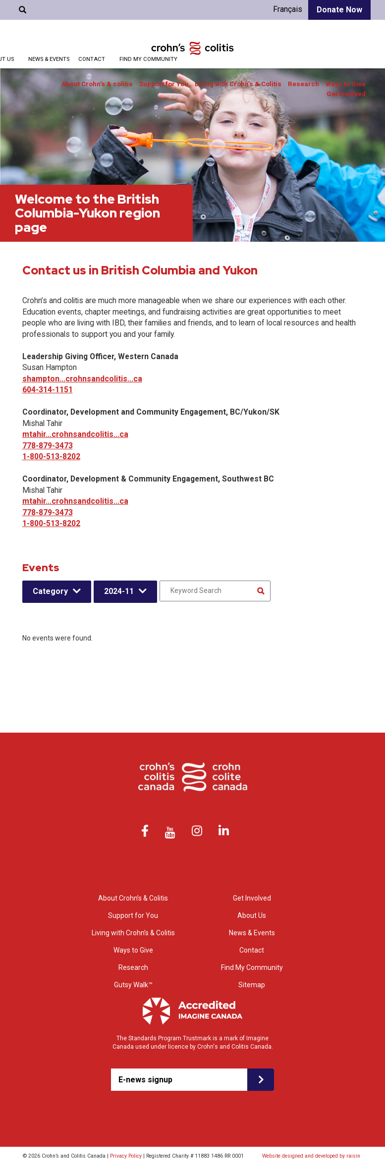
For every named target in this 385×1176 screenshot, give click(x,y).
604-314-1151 (47, 389)
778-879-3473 (47, 445)
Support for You (163, 84)
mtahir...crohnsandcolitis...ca (75, 434)
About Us (251, 915)
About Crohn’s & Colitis (133, 898)
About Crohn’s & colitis (97, 84)
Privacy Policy (126, 1156)
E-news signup (145, 1079)
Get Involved (346, 94)
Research (303, 84)
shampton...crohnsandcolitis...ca (82, 378)
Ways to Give (346, 84)
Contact (91, 59)
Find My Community (148, 59)
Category (50, 591)
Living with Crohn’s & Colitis (238, 84)
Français (287, 9)
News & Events (48, 59)
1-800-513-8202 (51, 456)
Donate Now (339, 9)
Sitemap (251, 985)
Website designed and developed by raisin (311, 1156)
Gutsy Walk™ (133, 985)
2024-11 (119, 591)
